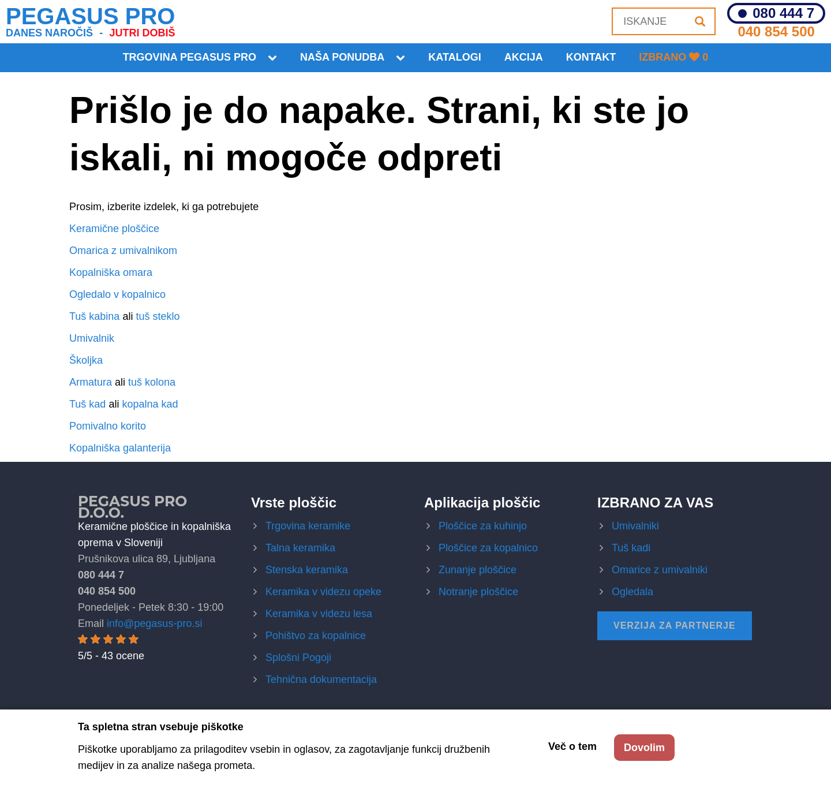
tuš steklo (157, 316)
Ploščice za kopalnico (488, 548)
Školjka (86, 360)
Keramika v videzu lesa (318, 613)
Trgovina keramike (307, 526)
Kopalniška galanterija (120, 448)
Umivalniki (635, 526)
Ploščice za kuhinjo (483, 526)
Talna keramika (300, 548)
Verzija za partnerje (674, 625)
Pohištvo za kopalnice (315, 635)
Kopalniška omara (110, 272)
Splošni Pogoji (298, 657)
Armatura (90, 382)
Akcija (523, 57)
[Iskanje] (700, 21)
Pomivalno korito (107, 426)
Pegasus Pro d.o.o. (132, 506)
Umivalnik (91, 338)
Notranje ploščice (478, 591)
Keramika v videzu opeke (323, 591)
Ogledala (632, 591)
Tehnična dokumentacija (321, 679)
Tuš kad (87, 404)
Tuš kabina (94, 316)
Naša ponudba (342, 57)
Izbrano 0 (673, 57)
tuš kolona (151, 382)
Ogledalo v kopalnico (117, 294)
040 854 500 (776, 31)
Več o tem (572, 746)
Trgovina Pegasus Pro (189, 57)
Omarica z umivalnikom (123, 250)
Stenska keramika (306, 570)
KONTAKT (591, 57)
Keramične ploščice (114, 228)
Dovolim (644, 747)
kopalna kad (150, 404)
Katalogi (454, 57)
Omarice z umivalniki (660, 570)
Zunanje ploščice (477, 570)
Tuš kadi (631, 548)
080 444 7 (783, 13)
